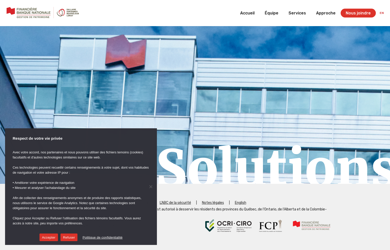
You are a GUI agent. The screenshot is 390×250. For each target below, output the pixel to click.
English (240, 203)
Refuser (69, 237)
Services (297, 13)
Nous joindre (358, 13)
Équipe (271, 13)
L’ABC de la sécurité (175, 203)
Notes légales (213, 203)
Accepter (48, 237)
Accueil (247, 13)
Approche (326, 13)
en (382, 13)
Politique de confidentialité (102, 237)
